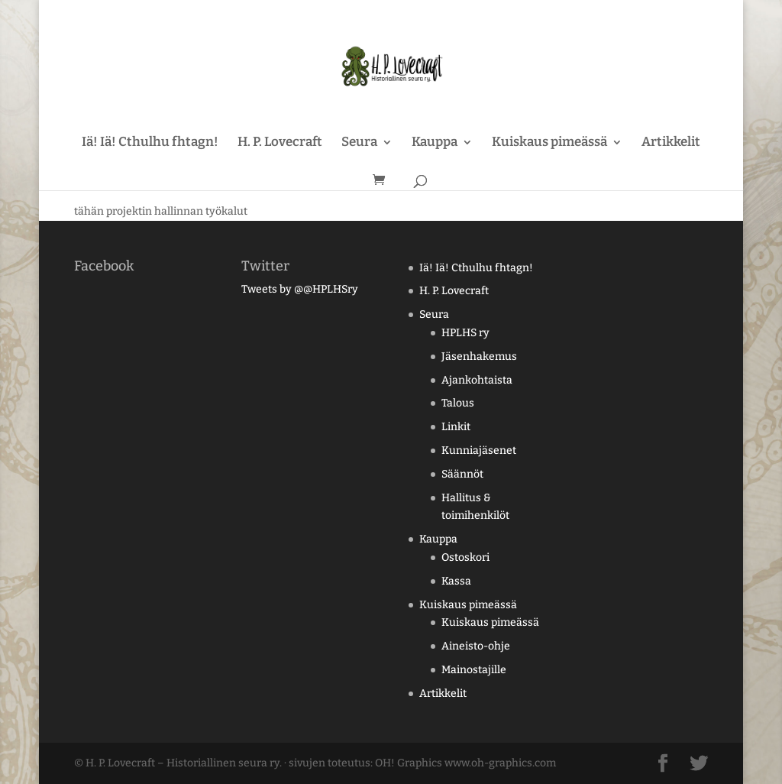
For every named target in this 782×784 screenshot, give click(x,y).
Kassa (456, 581)
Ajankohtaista (476, 380)
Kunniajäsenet (478, 450)
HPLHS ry (465, 332)
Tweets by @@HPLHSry (299, 289)
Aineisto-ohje (475, 646)
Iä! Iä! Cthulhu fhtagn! (150, 143)
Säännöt (462, 474)
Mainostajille (473, 669)
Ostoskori (465, 557)
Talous (457, 403)
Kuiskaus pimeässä (549, 143)
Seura (359, 143)
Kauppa (434, 143)
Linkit (455, 426)
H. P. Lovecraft (280, 143)
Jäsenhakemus (479, 356)
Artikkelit (670, 143)
